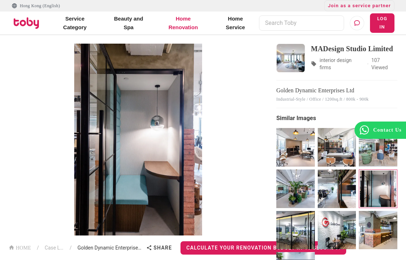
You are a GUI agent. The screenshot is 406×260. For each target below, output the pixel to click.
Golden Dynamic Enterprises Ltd (110, 248)
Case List (54, 248)
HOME (20, 247)
